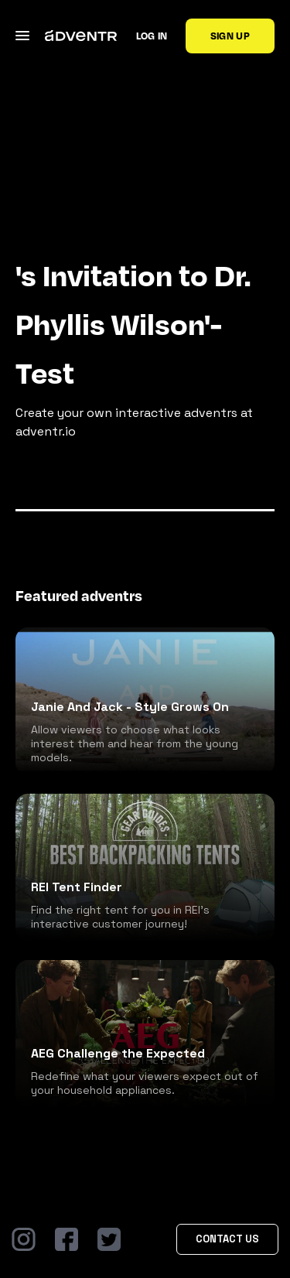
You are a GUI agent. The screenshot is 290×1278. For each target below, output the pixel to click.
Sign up (230, 35)
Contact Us (227, 1239)
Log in (152, 35)
